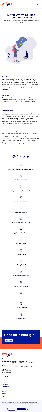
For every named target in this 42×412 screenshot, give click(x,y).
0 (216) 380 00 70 (6, 370)
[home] (7, 4)
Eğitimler (4, 391)
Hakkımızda (5, 396)
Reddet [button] (12, 409)
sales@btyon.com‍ (6, 372)
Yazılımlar (4, 393)
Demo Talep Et (8, 341)
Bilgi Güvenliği (5, 386)
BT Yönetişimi (5, 388)
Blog (3, 399)
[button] (24, 4)
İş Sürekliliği (5, 384)
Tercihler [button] (4, 409)
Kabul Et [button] (21, 409)
